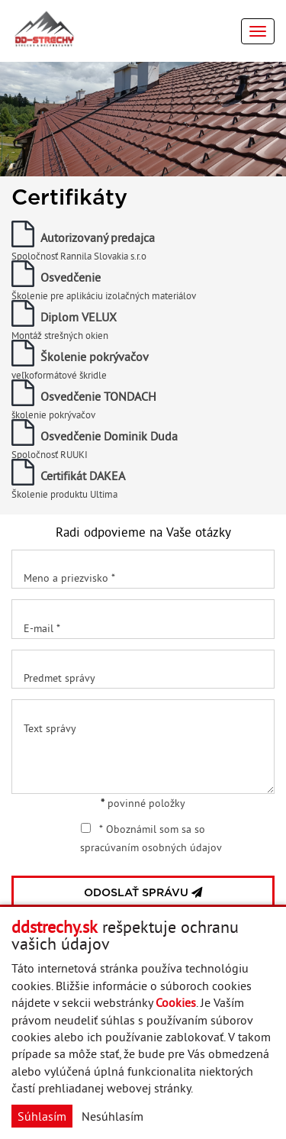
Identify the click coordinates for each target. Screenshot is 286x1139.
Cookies (176, 1002)
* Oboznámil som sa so (151, 838)
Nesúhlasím (112, 1116)
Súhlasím (42, 1116)
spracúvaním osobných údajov (151, 847)
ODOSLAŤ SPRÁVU (143, 893)
